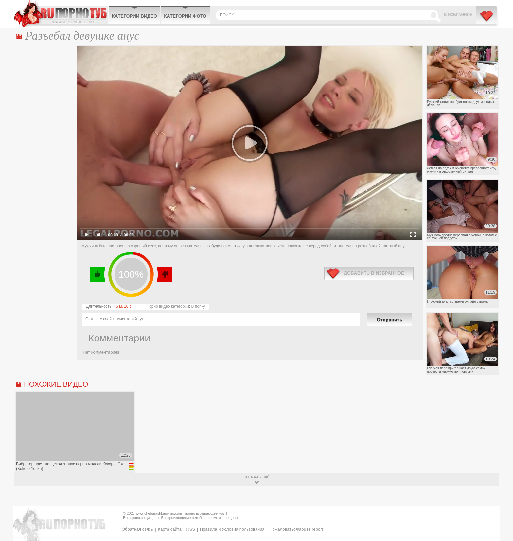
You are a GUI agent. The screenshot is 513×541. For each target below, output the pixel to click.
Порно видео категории (168, 306)
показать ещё (256, 477)
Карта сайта (169, 529)
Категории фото (185, 16)
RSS (190, 529)
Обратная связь (137, 529)
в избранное (369, 273)
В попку (198, 306)
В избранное (458, 14)
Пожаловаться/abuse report (296, 529)
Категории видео (134, 16)
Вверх (500, 508)
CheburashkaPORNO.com (61, 13)
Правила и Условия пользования (232, 529)
